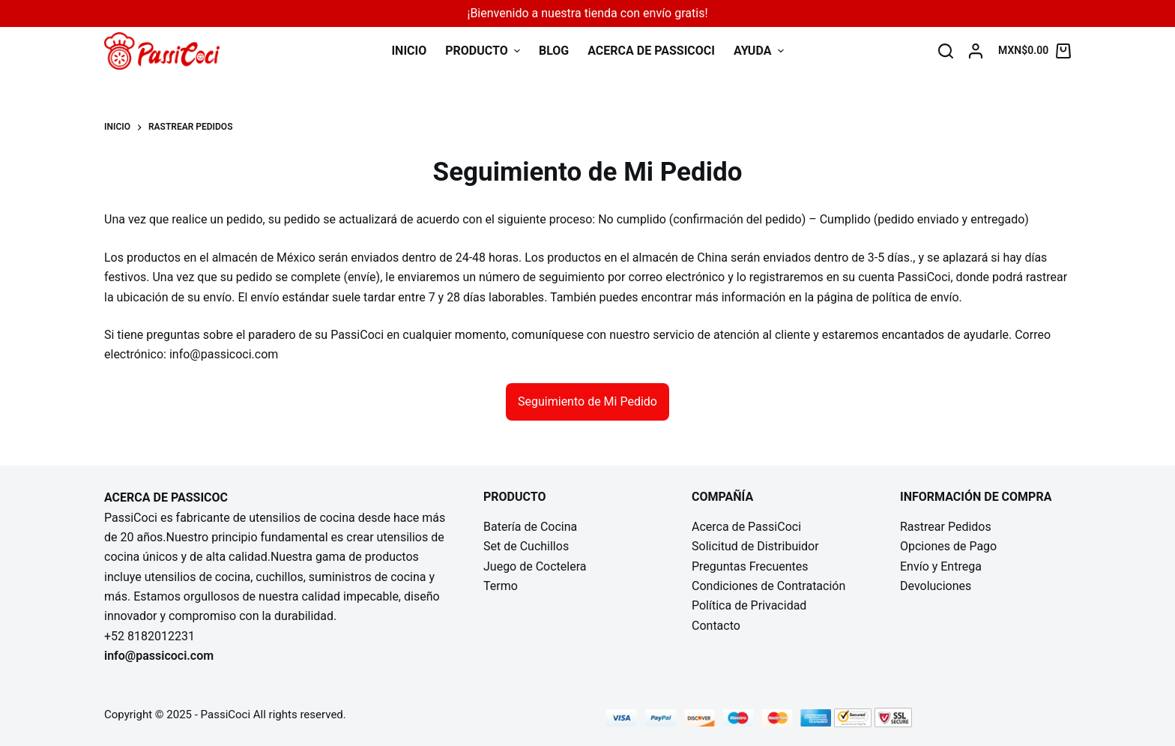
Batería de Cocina (530, 527)
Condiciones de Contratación (768, 586)
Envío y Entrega (941, 566)
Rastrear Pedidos (945, 527)
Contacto (716, 626)
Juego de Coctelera (535, 566)
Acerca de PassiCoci (746, 527)
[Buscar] (945, 50)
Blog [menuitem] (554, 50)
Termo (500, 586)
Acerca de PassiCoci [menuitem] (651, 50)
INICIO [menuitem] (408, 50)
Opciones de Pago (948, 546)
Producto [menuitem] (484, 50)
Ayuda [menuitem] (759, 50)
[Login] (975, 50)
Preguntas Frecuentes (750, 566)
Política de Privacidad (749, 605)
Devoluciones (935, 586)
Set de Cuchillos (526, 546)
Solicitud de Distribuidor (755, 546)
